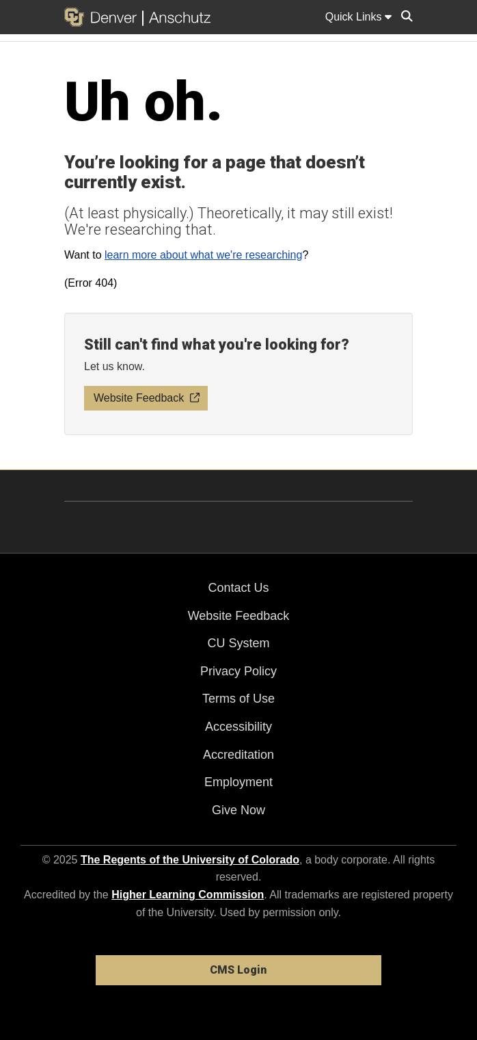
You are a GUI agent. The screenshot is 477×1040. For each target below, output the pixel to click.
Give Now (238, 810)
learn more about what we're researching (203, 255)
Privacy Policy (238, 671)
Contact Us (238, 588)
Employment (238, 782)
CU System (238, 643)
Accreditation (238, 755)
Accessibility (238, 726)
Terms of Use (238, 698)
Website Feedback (239, 616)
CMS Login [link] (238, 969)
